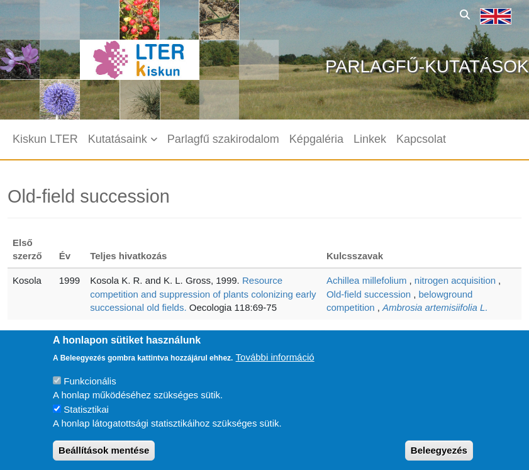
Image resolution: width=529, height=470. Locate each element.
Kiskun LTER (45, 139)
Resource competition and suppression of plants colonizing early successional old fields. (203, 294)
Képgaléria (316, 139)
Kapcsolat (421, 139)
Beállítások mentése (103, 459)
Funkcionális (90, 389)
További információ (275, 366)
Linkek (370, 139)
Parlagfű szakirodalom (223, 139)
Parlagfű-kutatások (427, 66)
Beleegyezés (439, 459)
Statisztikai (86, 418)
